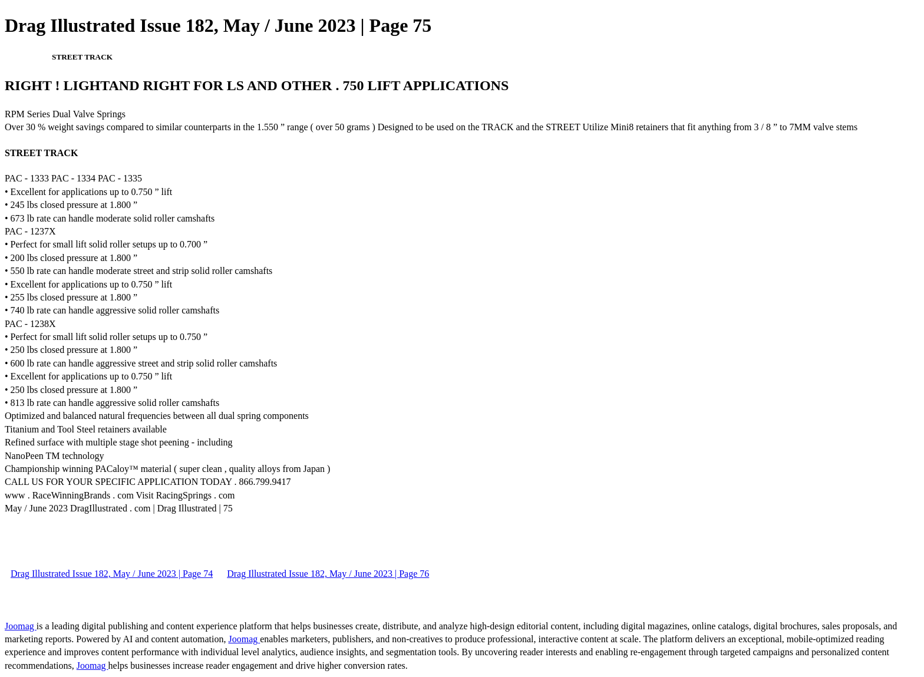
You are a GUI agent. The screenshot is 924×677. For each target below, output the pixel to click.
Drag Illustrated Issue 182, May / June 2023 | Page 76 (328, 574)
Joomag (21, 626)
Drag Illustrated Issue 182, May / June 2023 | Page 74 (112, 574)
